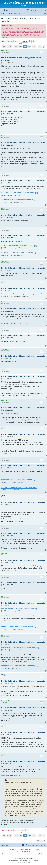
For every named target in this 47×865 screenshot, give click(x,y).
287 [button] (34, 47)
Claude (3, 104)
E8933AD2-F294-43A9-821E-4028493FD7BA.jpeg (19, 480)
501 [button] (40, 47)
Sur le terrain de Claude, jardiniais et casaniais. (20, 20)
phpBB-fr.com (26, 851)
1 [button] (10, 47)
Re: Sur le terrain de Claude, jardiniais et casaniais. (21, 59)
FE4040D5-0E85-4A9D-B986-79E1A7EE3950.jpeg (19, 609)
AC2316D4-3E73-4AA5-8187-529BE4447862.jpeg (19, 200)
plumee (3, 495)
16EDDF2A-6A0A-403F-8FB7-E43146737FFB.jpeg (19, 666)
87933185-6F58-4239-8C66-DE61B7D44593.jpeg (18, 253)
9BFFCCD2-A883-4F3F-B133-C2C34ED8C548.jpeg (19, 627)
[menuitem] (5, 10)
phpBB (18, 849)
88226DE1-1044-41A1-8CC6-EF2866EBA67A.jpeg (19, 487)
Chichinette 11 (5, 701)
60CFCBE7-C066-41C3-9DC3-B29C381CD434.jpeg (19, 193)
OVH (32, 858)
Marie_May (4, 50)
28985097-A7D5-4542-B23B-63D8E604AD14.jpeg (19, 246)
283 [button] (15, 47)
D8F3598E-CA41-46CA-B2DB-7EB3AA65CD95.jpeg (20, 648)
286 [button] (29, 47)
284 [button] (20, 47)
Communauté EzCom (8, 854)
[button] (4, 46)
